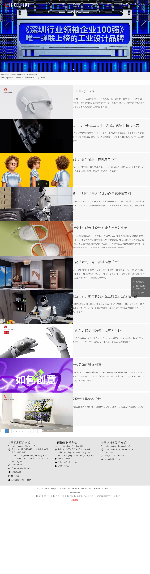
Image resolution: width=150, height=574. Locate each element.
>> (39, 502)
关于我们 (137, 6)
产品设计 (76, 6)
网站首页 (13, 74)
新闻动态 (123, 6)
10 (35, 502)
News (23, 77)
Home (17, 77)
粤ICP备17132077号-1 (105, 560)
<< (3, 502)
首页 (63, 6)
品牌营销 (92, 6)
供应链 (108, 6)
